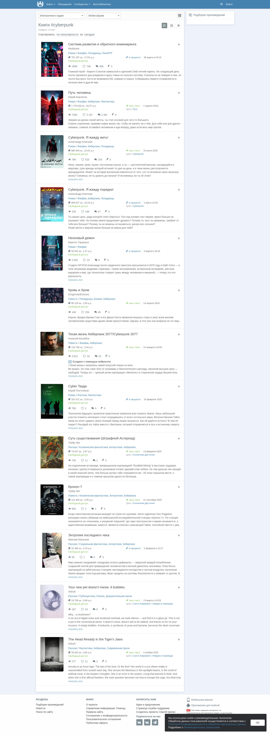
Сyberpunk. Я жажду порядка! (91, 189)
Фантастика (107, 101)
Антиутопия (115, 447)
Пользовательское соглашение (103, 719)
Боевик (98, 299)
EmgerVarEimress (78, 294)
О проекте (92, 704)
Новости (40, 708)
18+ (188, 710)
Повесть (73, 299)
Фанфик (82, 53)
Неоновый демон (81, 238)
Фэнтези (82, 395)
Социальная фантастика (93, 544)
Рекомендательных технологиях (202, 727)
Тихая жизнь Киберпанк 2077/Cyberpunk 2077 (103, 334)
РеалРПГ (107, 53)
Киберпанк (94, 101)
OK (257, 722)
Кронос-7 (75, 486)
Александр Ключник (80, 141)
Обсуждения (64, 4)
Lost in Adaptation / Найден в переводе (153, 603)
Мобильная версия (199, 700)
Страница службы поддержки (153, 708)
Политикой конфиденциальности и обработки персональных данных (207, 724)
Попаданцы (94, 53)
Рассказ (72, 447)
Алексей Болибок (78, 338)
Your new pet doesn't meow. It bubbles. (97, 587)
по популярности (67, 34)
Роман (72, 53)
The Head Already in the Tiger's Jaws (95, 639)
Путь (135, 109)
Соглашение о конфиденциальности (106, 715)
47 (99, 211)
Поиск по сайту (44, 712)
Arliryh (72, 591)
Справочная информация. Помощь (106, 708)
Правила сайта (94, 712)
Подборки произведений (209, 15)
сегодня (89, 34)
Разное (100, 596)
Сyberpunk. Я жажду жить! (88, 137)
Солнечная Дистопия (144, 454)
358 (101, 66)
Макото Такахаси (78, 242)
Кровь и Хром (78, 290)
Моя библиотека (102, 4)
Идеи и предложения (148, 704)
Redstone (73, 48)
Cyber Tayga (77, 386)
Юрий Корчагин (77, 96)
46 (99, 312)
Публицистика (87, 596)
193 (100, 159)
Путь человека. (80, 92)
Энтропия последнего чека (88, 535)
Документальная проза (119, 596)
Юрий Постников (78, 390)
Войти (229, 4)
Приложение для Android (202, 705)
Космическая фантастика (93, 447)
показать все (75, 179)
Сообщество (82, 4)
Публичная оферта (97, 722)
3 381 (104, 114)
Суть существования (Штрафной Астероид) (101, 438)
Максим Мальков (78, 539)
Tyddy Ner (74, 442)
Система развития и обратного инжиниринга (102, 44)
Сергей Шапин (167, 712)
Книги (51, 4)
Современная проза (118, 648)
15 (99, 356)
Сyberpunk (138, 154)
